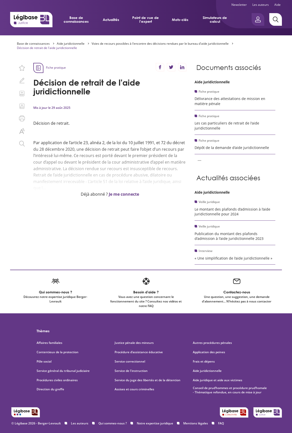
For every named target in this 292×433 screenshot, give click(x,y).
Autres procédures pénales (212, 343)
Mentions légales (195, 423)
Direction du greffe (50, 389)
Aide (277, 5)
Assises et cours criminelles (134, 389)
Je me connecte (124, 194)
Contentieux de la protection (57, 352)
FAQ (221, 423)
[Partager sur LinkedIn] (182, 67)
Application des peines (209, 352)
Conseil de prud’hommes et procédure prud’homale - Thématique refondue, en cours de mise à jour (230, 390)
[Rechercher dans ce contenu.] (22, 144)
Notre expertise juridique (155, 423)
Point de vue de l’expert (145, 19)
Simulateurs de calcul (215, 19)
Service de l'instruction (131, 371)
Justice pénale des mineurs (134, 343)
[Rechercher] (275, 19)
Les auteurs (260, 5)
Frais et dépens (204, 362)
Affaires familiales (49, 343)
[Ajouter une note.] (22, 80)
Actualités (111, 19)
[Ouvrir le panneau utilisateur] (258, 19)
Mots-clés (180, 19)
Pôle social (44, 362)
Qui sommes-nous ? (112, 423)
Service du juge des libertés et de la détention (147, 380)
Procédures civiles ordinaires (57, 380)
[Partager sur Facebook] (160, 67)
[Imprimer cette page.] (22, 118)
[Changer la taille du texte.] (22, 131)
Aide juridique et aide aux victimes (217, 380)
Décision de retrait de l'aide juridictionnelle (47, 48)
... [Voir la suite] (199, 159)
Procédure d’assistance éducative (139, 352)
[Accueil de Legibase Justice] (31, 19)
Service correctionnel (130, 362)
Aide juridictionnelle (71, 43)
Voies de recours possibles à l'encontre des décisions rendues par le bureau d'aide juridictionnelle (160, 43)
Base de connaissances (76, 19)
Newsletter (239, 5)
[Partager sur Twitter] (171, 67)
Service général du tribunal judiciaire (63, 371)
